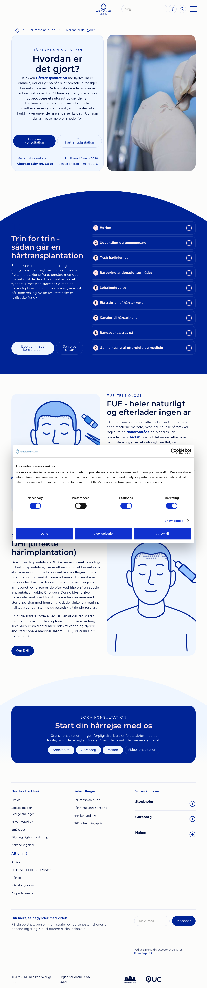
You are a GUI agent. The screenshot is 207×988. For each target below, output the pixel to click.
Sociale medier (21, 807)
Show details (174, 520)
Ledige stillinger (22, 814)
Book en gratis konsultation (32, 348)
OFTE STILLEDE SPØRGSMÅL (32, 870)
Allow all (162, 533)
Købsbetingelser (22, 845)
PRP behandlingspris (87, 823)
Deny (44, 533)
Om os (15, 800)
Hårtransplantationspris (90, 807)
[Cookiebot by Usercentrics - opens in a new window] (173, 451)
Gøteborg (88, 750)
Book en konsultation (34, 141)
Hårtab (16, 877)
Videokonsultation (142, 750)
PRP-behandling (84, 815)
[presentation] (165, 938)
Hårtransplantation (41, 30)
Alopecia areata (22, 893)
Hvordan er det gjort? (79, 30)
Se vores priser (69, 348)
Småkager (18, 829)
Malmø (113, 750)
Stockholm (61, 750)
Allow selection (103, 533)
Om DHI (22, 651)
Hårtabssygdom (22, 885)
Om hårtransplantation (79, 141)
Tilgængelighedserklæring (29, 837)
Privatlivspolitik (22, 821)
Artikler (16, 862)
